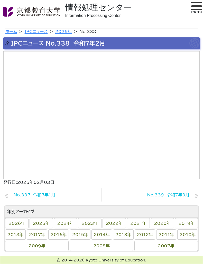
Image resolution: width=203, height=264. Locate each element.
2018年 (15, 235)
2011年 (166, 235)
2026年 (16, 223)
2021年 (138, 223)
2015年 (80, 235)
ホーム (11, 31)
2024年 (65, 223)
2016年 (59, 235)
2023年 (89, 223)
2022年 (114, 223)
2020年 (162, 223)
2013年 (123, 235)
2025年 (41, 223)
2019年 (186, 223)
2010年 (188, 235)
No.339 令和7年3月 (168, 195)
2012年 (145, 235)
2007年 (166, 246)
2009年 (37, 246)
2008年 (101, 246)
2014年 (102, 235)
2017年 (37, 235)
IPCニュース (36, 31)
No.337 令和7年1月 (34, 195)
